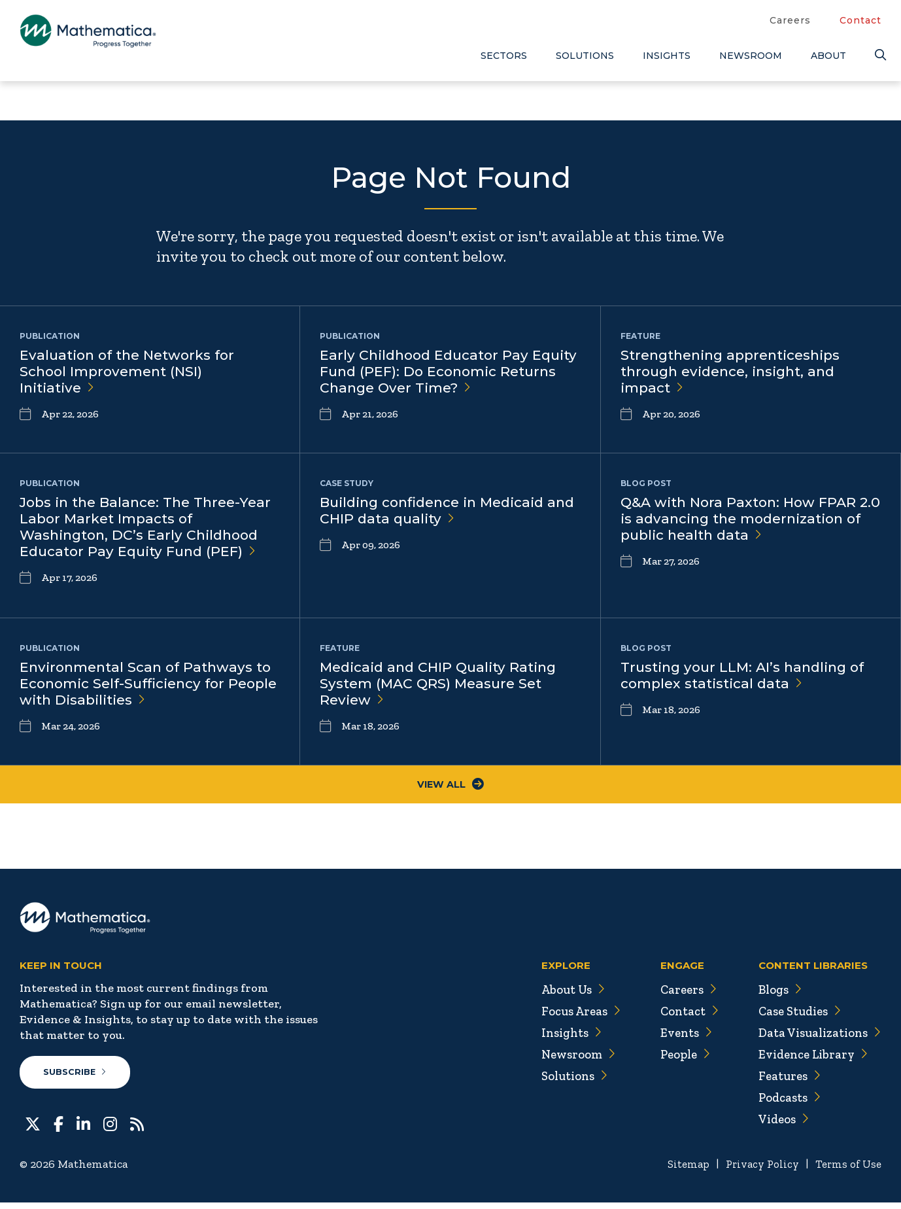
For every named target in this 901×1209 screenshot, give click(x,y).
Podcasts (783, 1102)
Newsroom (750, 55)
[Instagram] (110, 1129)
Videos (777, 1123)
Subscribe (77, 1077)
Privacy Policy (756, 1170)
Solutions (585, 55)
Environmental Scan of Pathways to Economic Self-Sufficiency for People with (141, 685)
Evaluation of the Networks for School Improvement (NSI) (133, 373)
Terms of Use (847, 1170)
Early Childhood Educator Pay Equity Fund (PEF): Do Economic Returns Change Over (438, 373)
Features (783, 1080)
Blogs (773, 994)
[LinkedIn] (83, 1129)
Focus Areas (566, 1015)
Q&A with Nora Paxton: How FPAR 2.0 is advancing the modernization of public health (743, 529)
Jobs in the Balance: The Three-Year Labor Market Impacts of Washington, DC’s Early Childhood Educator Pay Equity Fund (145, 529)
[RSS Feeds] (137, 1129)
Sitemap (679, 1170)
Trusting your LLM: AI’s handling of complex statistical (748, 676)
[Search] (878, 55)
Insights (666, 55)
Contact (860, 20)
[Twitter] (33, 1129)
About (828, 55)
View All (450, 786)
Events (676, 1037)
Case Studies (795, 1015)
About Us (558, 994)
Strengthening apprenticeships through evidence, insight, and (737, 373)
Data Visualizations (815, 1037)
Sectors (504, 55)
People (675, 1058)
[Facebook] (58, 1129)
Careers (790, 20)
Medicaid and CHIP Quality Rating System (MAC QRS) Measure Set (444, 685)
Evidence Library (808, 1058)
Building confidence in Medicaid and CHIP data (440, 511)
